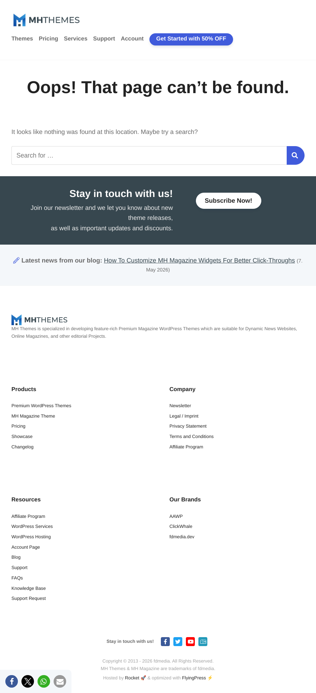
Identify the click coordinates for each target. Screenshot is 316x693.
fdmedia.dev (181, 536)
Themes (22, 39)
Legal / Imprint (183, 416)
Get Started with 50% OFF (191, 39)
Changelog (22, 446)
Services (76, 39)
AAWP (176, 516)
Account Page (25, 547)
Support (104, 39)
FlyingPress (194, 677)
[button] (11, 681)
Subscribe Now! (228, 201)
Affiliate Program (186, 446)
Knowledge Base (28, 588)
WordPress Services (32, 526)
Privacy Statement (188, 426)
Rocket (132, 677)
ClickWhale (180, 526)
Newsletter (180, 405)
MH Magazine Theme (33, 416)
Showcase (22, 436)
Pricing (48, 39)
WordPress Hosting (31, 536)
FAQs (17, 578)
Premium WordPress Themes (41, 405)
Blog (16, 557)
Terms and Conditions (191, 436)
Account (132, 39)
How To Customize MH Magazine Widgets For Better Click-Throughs (199, 260)
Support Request (28, 598)
